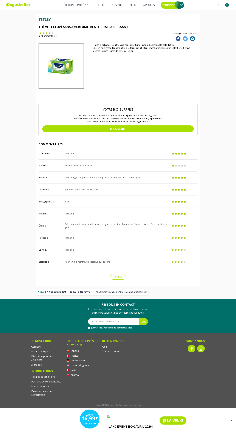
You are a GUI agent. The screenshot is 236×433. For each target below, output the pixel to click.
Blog (132, 5)
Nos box (117, 5)
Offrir (100, 5)
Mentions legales (41, 386)
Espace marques (40, 351)
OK (144, 321)
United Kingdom (78, 365)
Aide (104, 346)
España (73, 351)
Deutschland (76, 360)
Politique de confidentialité (118, 327)
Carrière (36, 346)
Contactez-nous (111, 351)
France (72, 355)
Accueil (42, 291)
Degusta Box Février (80, 291)
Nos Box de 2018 (57, 291)
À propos (149, 5)
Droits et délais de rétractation (41, 393)
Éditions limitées (76, 5)
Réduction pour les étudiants (42, 358)
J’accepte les (110, 327)
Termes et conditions (43, 376)
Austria (73, 375)
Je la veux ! (118, 129)
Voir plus (118, 276)
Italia (71, 370)
